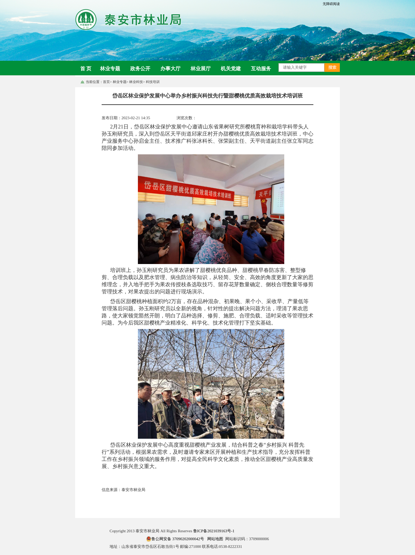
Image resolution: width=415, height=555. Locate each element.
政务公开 (140, 68)
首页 (106, 82)
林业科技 (136, 82)
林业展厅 (201, 68)
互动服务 (261, 68)
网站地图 (215, 539)
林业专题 (110, 68)
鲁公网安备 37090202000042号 (175, 539)
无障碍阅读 (331, 4)
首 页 (86, 68)
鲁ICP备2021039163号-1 (213, 531)
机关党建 (231, 68)
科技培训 (153, 82)
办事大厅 (170, 68)
